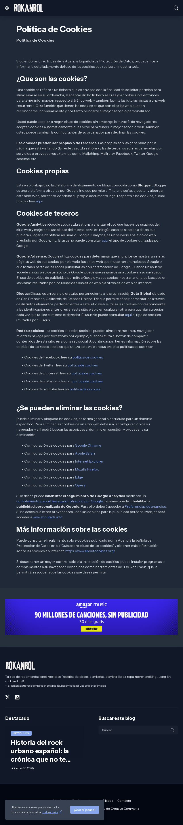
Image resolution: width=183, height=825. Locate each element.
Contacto (124, 801)
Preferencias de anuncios (145, 506)
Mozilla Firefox (87, 469)
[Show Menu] (7, 8)
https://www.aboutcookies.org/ (90, 551)
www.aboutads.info (47, 517)
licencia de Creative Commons (116, 809)
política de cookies (87, 357)
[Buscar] (176, 8)
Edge (79, 477)
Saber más (50, 812)
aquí (39, 201)
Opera (80, 485)
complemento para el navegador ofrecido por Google (59, 501)
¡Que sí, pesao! (84, 810)
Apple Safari (85, 453)
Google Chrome (88, 445)
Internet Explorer (89, 461)
